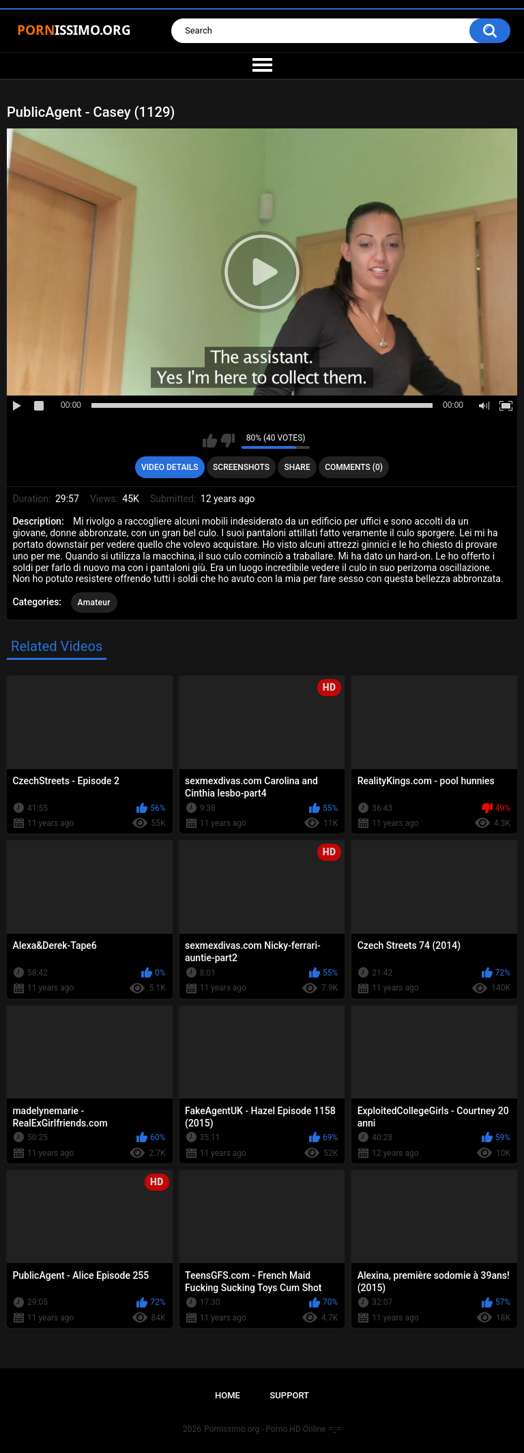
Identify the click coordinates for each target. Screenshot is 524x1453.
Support (289, 1395)
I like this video (210, 440)
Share (297, 467)
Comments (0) (354, 467)
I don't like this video (227, 440)
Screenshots (241, 467)
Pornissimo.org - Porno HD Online (265, 1429)
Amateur (94, 602)
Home (227, 1395)
